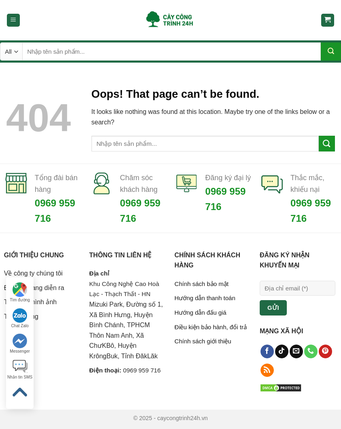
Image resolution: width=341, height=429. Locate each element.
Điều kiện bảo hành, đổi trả (210, 327)
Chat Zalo (19, 318)
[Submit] (331, 51)
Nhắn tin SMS (19, 369)
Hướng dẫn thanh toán (204, 297)
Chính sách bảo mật (201, 283)
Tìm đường (20, 292)
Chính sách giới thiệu (202, 341)
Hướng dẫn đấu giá (200, 312)
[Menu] (13, 20)
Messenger (20, 343)
